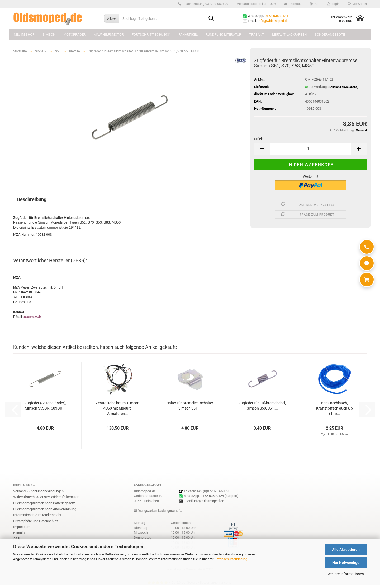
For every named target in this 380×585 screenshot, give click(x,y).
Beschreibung (31, 199)
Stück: (259, 139)
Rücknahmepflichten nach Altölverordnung (44, 509)
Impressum (21, 527)
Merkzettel (357, 4)
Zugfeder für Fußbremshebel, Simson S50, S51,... (262, 405)
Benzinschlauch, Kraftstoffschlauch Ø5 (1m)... (334, 408)
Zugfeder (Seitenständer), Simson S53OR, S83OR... (45, 405)
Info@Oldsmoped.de (273, 21)
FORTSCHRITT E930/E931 (151, 34)
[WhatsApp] (367, 263)
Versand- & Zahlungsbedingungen (38, 491)
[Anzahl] (310, 149)
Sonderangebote (330, 34)
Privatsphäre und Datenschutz (35, 521)
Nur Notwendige (345, 562)
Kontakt (295, 4)
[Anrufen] (367, 247)
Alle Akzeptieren (346, 549)
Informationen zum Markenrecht (37, 515)
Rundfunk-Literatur (223, 34)
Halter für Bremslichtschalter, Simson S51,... (190, 405)
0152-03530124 (276, 16)
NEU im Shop (24, 34)
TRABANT (256, 34)
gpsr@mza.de (32, 317)
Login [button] (333, 4)
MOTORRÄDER (74, 34)
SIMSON (48, 34)
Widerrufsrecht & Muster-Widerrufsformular (45, 497)
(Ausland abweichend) (343, 87)
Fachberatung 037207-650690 (205, 4)
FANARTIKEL (188, 34)
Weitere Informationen (345, 574)
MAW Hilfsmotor (109, 34)
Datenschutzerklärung (230, 559)
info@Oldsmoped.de (208, 501)
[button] (314, 4)
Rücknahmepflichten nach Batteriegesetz (44, 503)
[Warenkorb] (367, 279)
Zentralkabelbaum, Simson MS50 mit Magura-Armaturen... (117, 408)
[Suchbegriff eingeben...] (111, 18)
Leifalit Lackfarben (289, 34)
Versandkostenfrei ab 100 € (256, 4)
